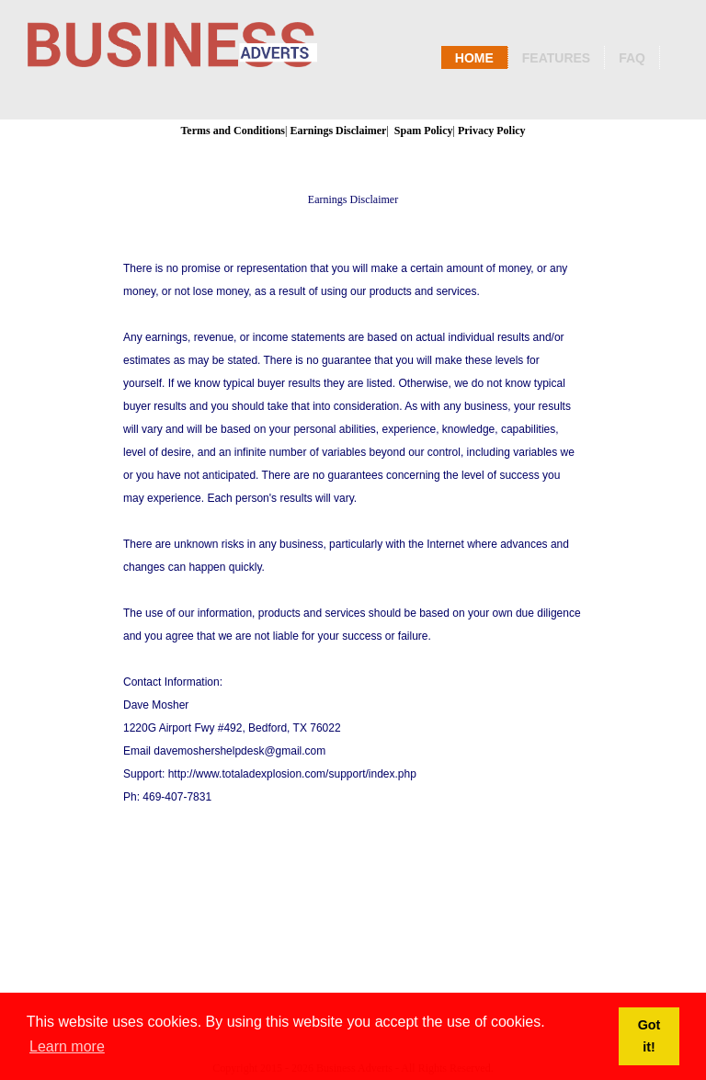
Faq (632, 57)
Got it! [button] (649, 1035)
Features (556, 57)
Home (474, 57)
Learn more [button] (67, 1046)
